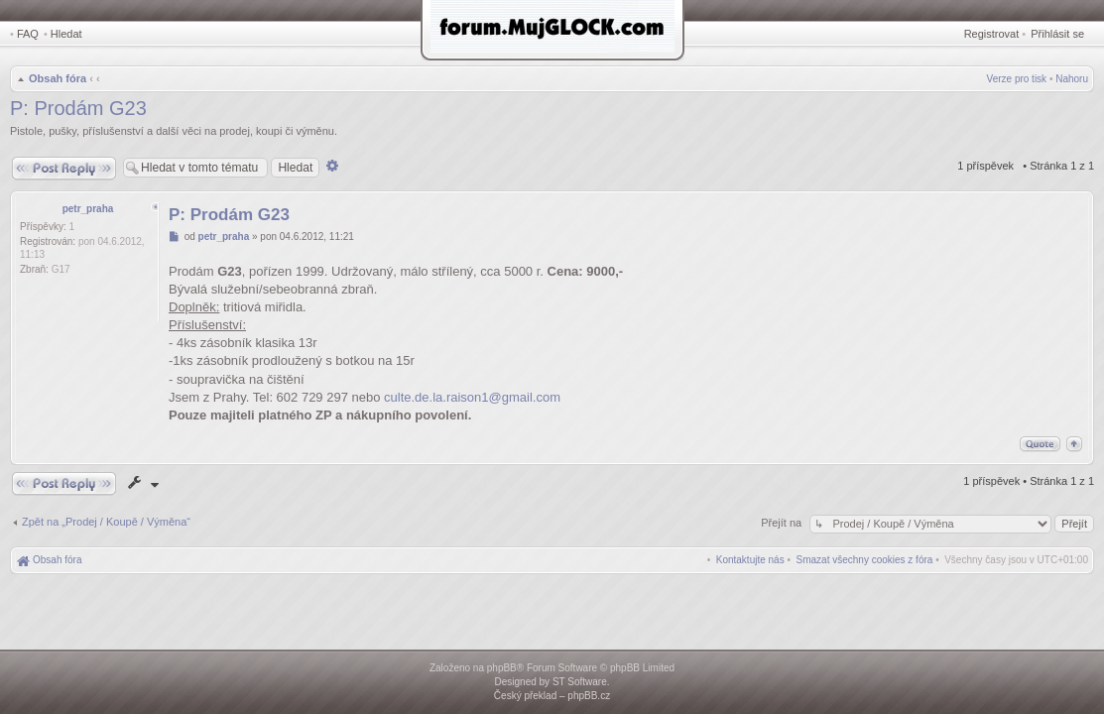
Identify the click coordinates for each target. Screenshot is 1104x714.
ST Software (579, 681)
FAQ (28, 34)
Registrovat (992, 34)
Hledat (66, 34)
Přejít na (782, 523)
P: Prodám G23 (78, 108)
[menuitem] (865, 559)
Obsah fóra (57, 78)
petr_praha (88, 208)
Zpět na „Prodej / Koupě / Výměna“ (106, 522)
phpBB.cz (588, 695)
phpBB (502, 667)
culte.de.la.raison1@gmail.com (472, 397)
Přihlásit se (1057, 34)
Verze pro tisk (1017, 78)
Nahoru (1071, 78)
